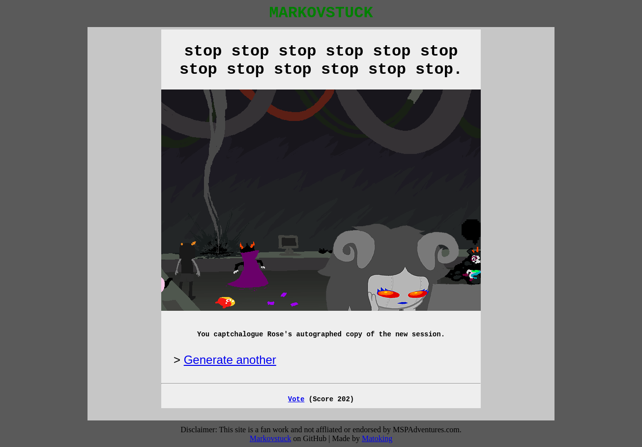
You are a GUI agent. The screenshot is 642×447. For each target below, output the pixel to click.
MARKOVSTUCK (321, 13)
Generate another (230, 359)
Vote (296, 399)
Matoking (377, 438)
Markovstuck (270, 438)
